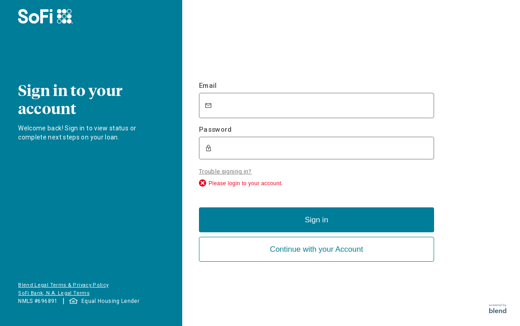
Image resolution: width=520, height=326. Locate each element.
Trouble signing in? (225, 171)
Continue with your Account (316, 249)
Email (208, 86)
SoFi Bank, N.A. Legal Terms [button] (54, 293)
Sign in (316, 220)
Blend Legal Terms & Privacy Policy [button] (63, 285)
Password (215, 129)
